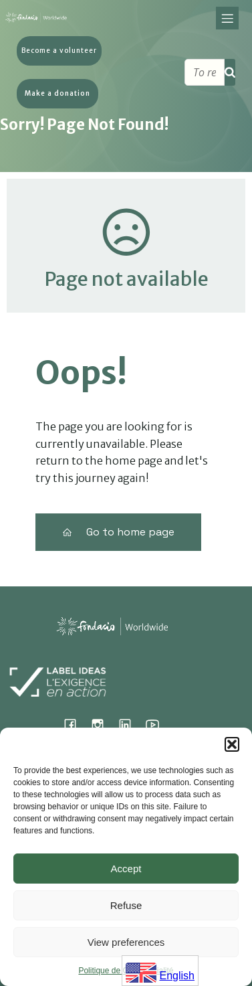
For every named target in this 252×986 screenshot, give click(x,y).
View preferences (126, 942)
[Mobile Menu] (227, 19)
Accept (126, 868)
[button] (232, 744)
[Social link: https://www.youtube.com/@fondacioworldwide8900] (157, 724)
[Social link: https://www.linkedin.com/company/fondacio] (130, 724)
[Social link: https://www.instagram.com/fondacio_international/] (102, 724)
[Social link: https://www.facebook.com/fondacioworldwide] (75, 724)
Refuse (126, 905)
